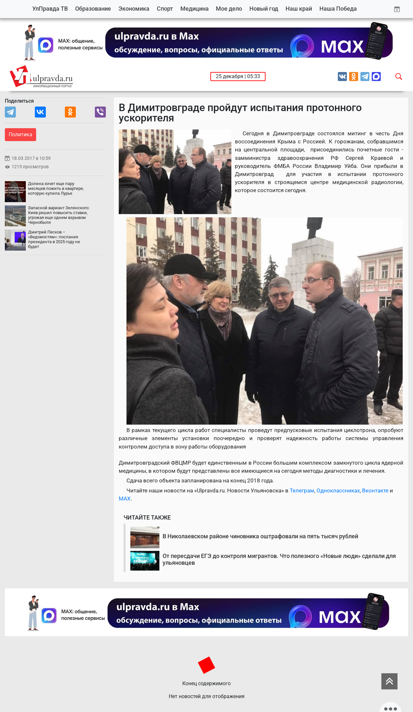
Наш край (299, 8)
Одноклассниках (338, 490)
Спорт (165, 8)
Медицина (194, 8)
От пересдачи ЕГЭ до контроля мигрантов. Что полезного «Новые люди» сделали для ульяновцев (279, 559)
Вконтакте (375, 490)
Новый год (263, 8)
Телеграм (302, 490)
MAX (125, 498)
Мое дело (229, 8)
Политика (20, 134)
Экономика (133, 8)
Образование (93, 8)
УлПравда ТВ (50, 8)
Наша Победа (338, 8)
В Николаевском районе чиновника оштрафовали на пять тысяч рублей (260, 536)
